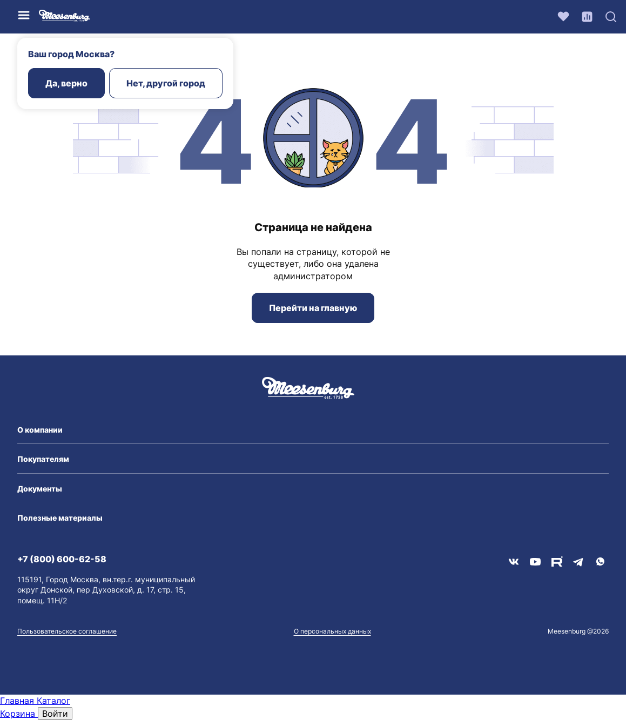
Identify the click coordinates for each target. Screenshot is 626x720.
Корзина (19, 713)
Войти (55, 713)
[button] (313, 430)
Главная (18, 700)
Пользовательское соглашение (67, 631)
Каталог (53, 700)
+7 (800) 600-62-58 (61, 559)
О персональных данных (332, 631)
